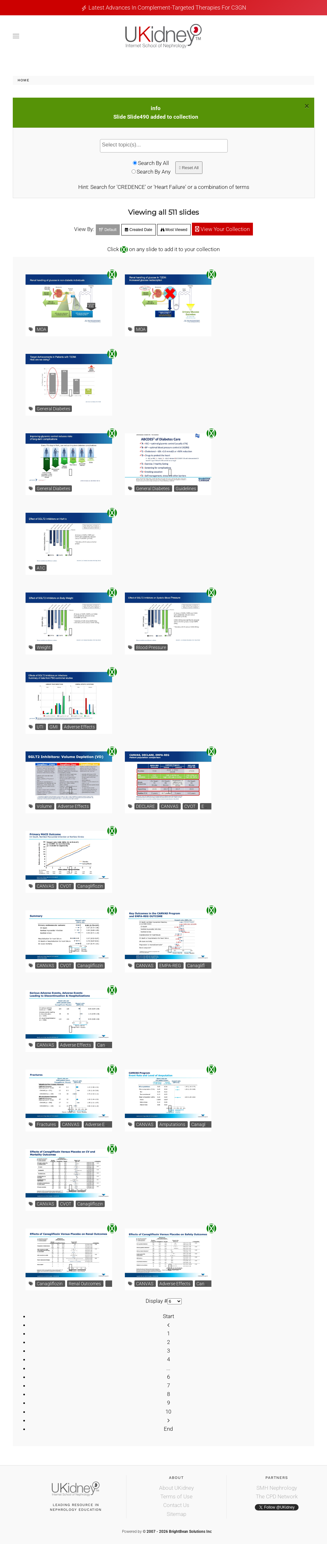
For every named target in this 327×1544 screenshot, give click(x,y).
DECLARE (146, 806)
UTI (40, 726)
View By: (84, 229)
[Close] (307, 106)
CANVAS (170, 806)
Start (168, 1316)
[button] (16, 36)
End (168, 1429)
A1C (41, 568)
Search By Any (154, 171)
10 (168, 1411)
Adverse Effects (79, 726)
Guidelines (186, 488)
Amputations (172, 1124)
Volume (45, 806)
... (168, 1368)
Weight (44, 647)
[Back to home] (163, 36)
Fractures (47, 1124)
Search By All (153, 163)
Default (108, 229)
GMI (54, 726)
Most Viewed (174, 229)
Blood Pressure (151, 647)
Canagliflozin (90, 886)
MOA (41, 329)
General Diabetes (53, 408)
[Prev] (168, 1325)
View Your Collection (222, 229)
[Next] (168, 1420)
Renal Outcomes (85, 1283)
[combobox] (164, 146)
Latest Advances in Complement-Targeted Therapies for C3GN (167, 7)
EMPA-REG (170, 965)
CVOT (190, 806)
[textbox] (165, 145)
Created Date (138, 229)
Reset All (189, 167)
